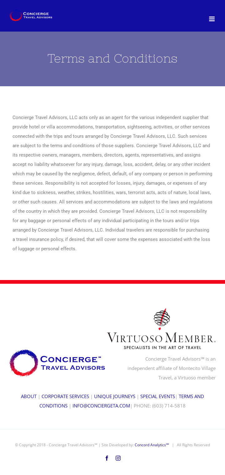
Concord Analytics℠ (152, 445)
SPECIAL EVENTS (157, 396)
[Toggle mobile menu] (212, 19)
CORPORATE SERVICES (65, 396)
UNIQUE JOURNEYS (114, 396)
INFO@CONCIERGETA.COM (101, 405)
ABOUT (29, 396)
